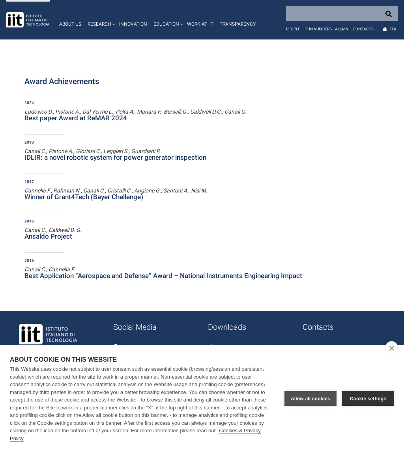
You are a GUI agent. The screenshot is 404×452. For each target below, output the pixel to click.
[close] (391, 348)
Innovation (133, 24)
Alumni (342, 29)
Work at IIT (200, 24)
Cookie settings (368, 399)
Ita (393, 29)
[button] (100, 19)
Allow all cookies (310, 399)
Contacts (363, 29)
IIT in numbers (317, 29)
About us (70, 24)
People (293, 29)
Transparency (238, 24)
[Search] (342, 13)
